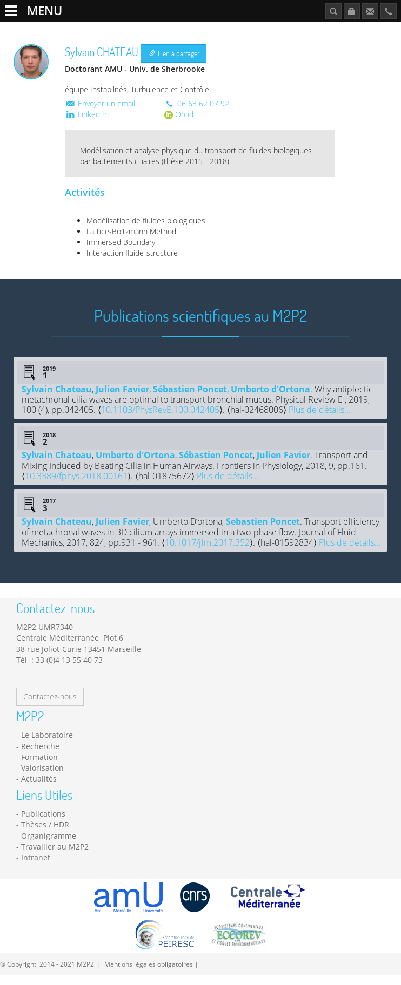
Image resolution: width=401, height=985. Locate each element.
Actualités (222, 30)
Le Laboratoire (36, 30)
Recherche (85, 30)
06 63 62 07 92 (196, 112)
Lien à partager (174, 63)
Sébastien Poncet (190, 398)
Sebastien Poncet (263, 531)
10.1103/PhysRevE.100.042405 (160, 419)
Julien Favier (122, 398)
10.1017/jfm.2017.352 (207, 552)
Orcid (178, 123)
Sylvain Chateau (57, 398)
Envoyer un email (100, 112)
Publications (340, 30)
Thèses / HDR (45, 834)
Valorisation (42, 777)
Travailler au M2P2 (279, 30)
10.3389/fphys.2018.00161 (76, 486)
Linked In (87, 123)
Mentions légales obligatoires (148, 973)
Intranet (35, 867)
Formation (179, 30)
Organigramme (48, 845)
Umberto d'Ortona (270, 398)
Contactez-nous (50, 706)
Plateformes (132, 30)
